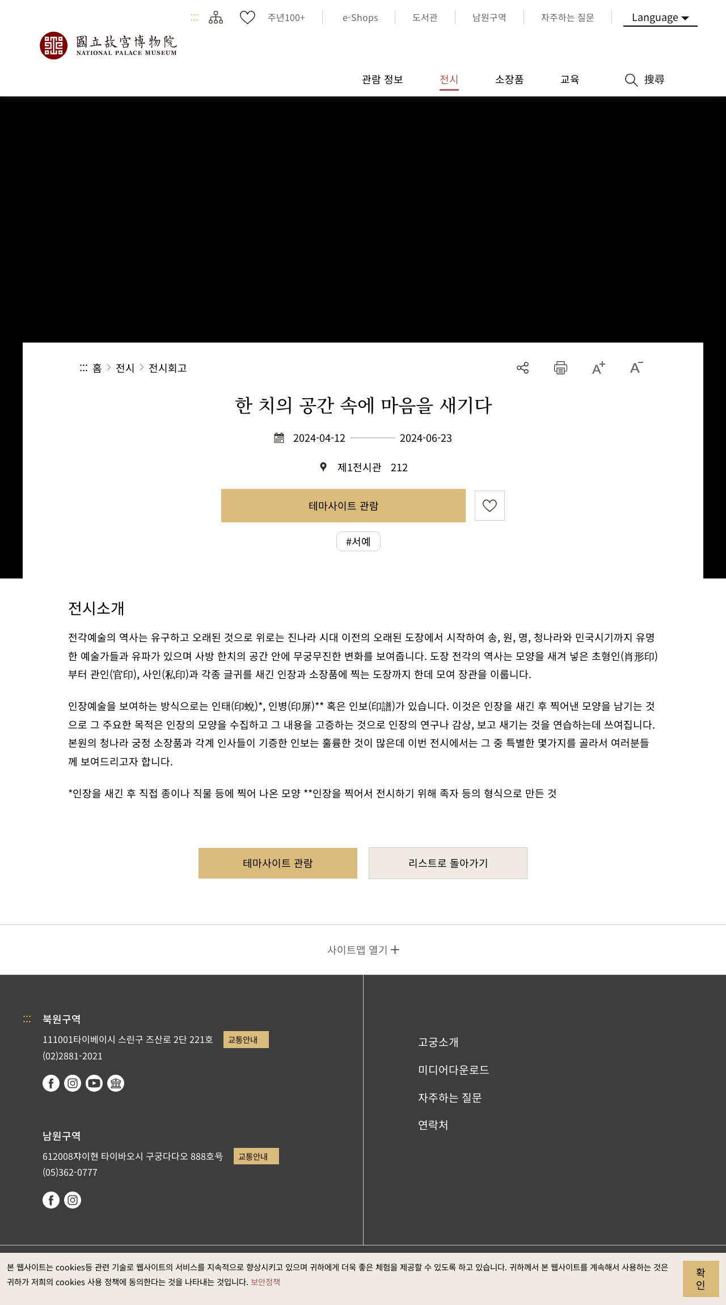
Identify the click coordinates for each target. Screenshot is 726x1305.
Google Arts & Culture (115, 1083)
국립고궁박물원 (108, 45)
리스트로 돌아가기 (448, 862)
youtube (94, 1083)
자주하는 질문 (450, 1097)
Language (655, 16)
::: (194, 17)
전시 (125, 367)
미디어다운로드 (453, 1070)
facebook (51, 1083)
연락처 (433, 1125)
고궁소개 (438, 1042)
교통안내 (243, 1039)
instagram (72, 1083)
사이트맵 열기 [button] (357, 949)
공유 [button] (523, 368)
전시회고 (168, 367)
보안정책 (265, 1281)
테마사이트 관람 (344, 505)
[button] (561, 368)
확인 (701, 1278)
